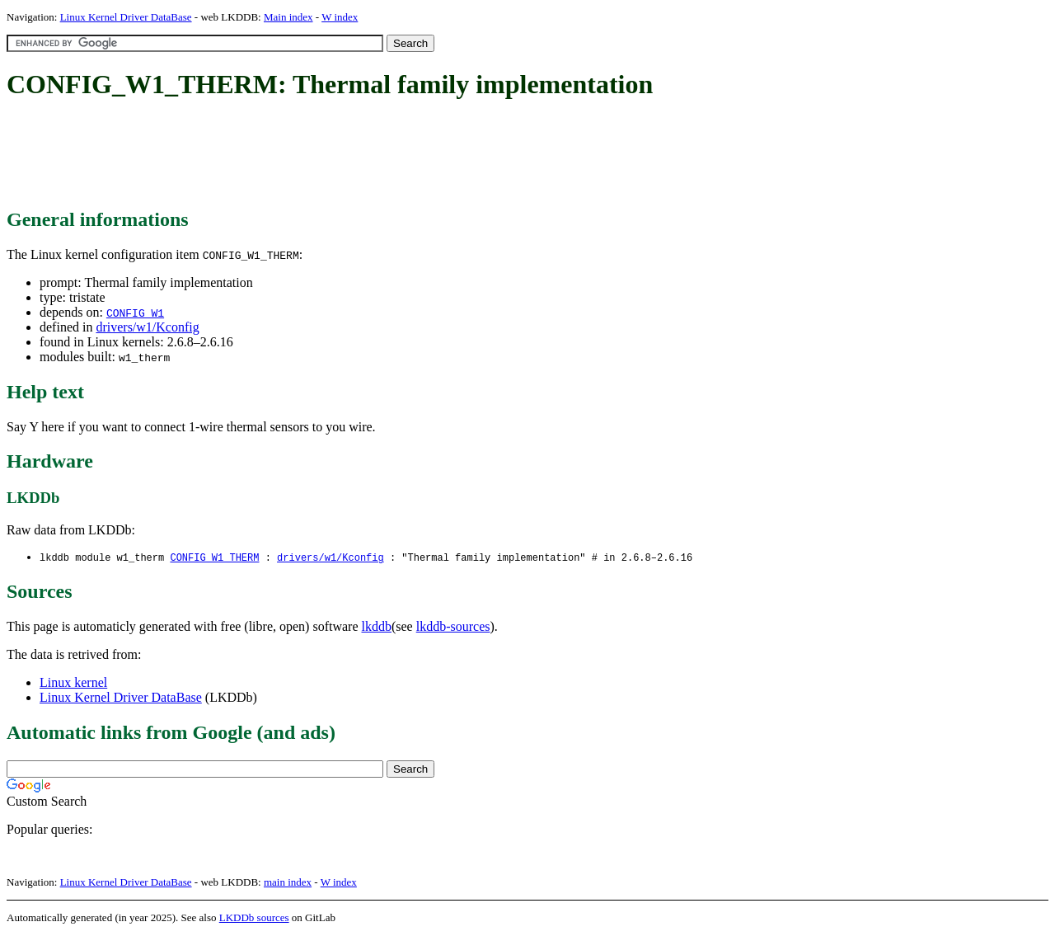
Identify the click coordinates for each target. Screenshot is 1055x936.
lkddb (377, 627)
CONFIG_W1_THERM (214, 558)
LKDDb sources (254, 918)
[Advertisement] (307, 155)
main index (288, 883)
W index (339, 17)
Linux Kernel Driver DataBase (126, 17)
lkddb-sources (453, 627)
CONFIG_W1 (135, 312)
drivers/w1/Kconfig (147, 327)
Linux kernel (73, 683)
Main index (288, 17)
